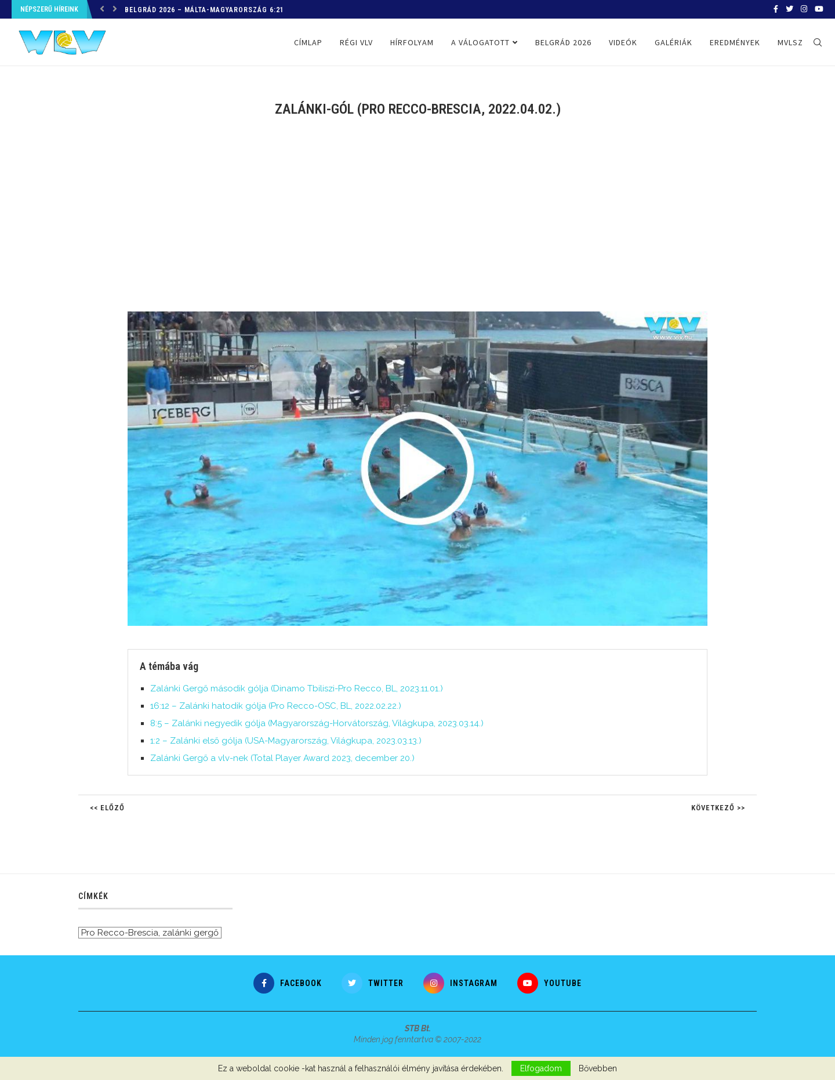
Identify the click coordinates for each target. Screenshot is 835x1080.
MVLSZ (790, 42)
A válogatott (480, 42)
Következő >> (718, 807)
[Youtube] (819, 9)
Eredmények (735, 42)
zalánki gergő (190, 932)
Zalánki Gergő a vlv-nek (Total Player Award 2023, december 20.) (282, 758)
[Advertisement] (417, 221)
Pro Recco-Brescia (119, 932)
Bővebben (598, 1068)
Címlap (308, 42)
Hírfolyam (412, 42)
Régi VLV (356, 42)
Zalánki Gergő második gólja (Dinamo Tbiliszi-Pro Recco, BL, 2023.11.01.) (296, 688)
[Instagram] (804, 9)
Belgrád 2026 (563, 42)
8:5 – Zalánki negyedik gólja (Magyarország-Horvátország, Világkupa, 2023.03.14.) (317, 723)
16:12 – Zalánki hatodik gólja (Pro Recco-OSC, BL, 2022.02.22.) (275, 706)
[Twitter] (789, 9)
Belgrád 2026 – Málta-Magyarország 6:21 (204, 10)
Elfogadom (541, 1068)
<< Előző (107, 807)
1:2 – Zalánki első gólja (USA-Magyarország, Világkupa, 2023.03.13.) (286, 740)
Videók (623, 42)
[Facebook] (776, 9)
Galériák (673, 42)
